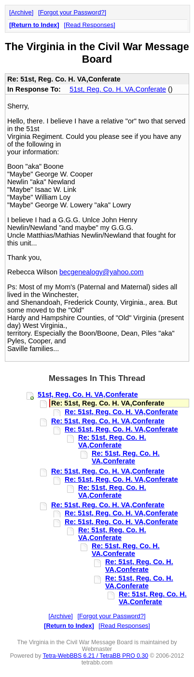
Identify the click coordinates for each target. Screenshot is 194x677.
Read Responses (89, 24)
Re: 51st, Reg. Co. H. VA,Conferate (121, 412)
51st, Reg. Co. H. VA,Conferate (117, 89)
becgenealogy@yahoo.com (101, 272)
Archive (21, 12)
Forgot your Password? (72, 12)
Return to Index (34, 24)
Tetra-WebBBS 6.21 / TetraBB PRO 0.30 (95, 655)
